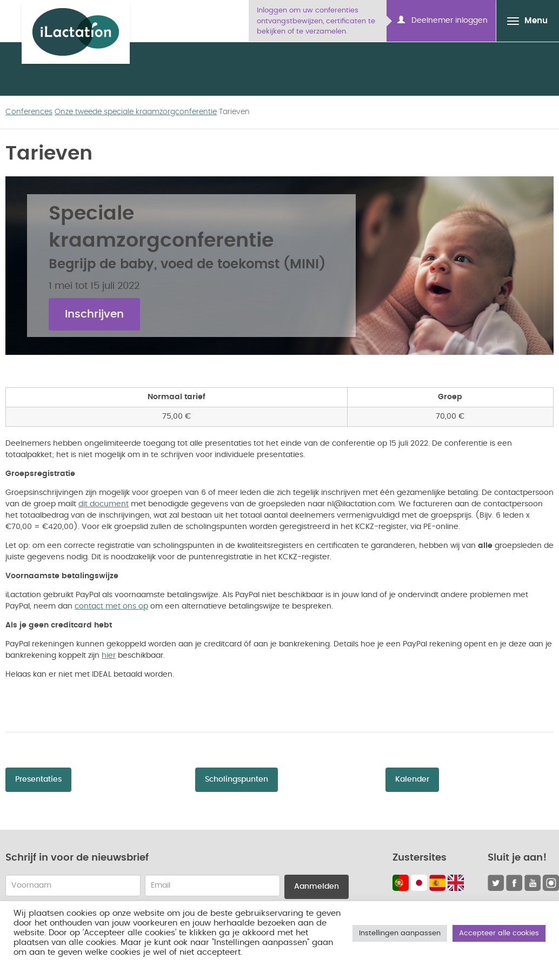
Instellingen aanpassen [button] (400, 933)
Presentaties (38, 779)
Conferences (28, 112)
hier (109, 655)
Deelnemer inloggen (442, 20)
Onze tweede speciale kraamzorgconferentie (136, 112)
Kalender (412, 779)
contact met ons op (111, 606)
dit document (103, 504)
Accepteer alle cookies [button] (499, 933)
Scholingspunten (236, 779)
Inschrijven (94, 314)
